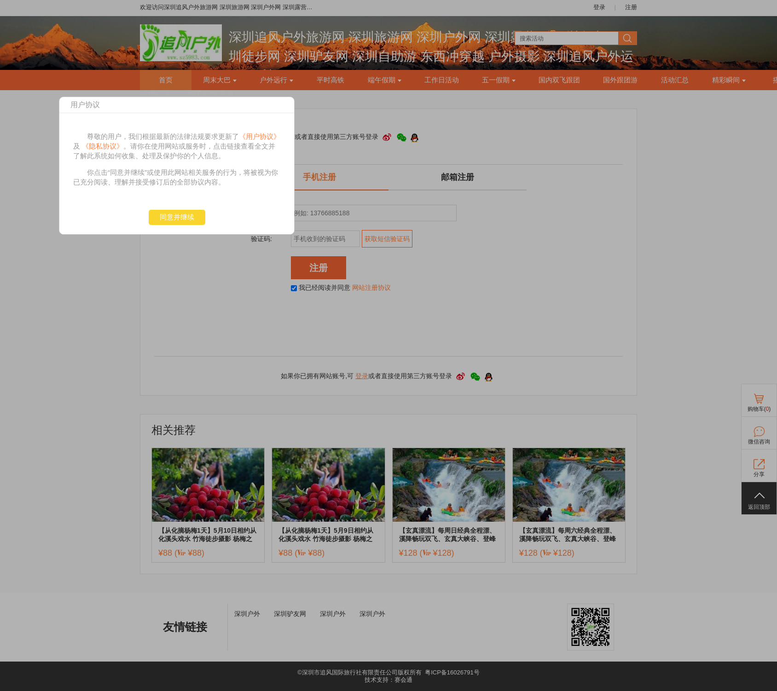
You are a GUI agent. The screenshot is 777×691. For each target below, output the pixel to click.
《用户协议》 (259, 136)
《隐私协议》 (102, 146)
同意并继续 (177, 217)
